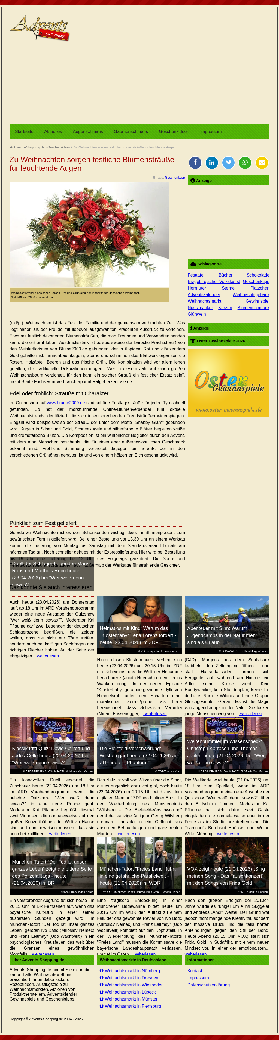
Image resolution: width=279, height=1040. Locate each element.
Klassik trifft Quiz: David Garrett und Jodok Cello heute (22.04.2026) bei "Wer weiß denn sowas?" (51, 755)
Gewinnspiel (257, 301)
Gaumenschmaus (131, 131)
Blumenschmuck (253, 307)
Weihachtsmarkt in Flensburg (130, 1006)
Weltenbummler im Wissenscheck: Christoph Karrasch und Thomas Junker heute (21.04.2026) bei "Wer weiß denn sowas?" (226, 752)
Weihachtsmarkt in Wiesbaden (131, 985)
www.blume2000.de (66, 403)
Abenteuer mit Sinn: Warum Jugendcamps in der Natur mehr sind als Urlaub (222, 635)
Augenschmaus (88, 131)
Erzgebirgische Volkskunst (214, 281)
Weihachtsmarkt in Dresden (129, 978)
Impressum (211, 131)
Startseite (24, 131)
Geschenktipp (175, 177)
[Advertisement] (139, 83)
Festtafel (196, 275)
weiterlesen (47, 656)
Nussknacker (200, 307)
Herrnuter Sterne (211, 288)
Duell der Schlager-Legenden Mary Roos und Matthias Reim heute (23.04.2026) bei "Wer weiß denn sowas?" (50, 574)
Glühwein (197, 314)
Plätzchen (259, 288)
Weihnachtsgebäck (251, 294)
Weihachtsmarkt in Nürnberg (130, 970)
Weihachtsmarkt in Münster (128, 999)
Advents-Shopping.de (27, 147)
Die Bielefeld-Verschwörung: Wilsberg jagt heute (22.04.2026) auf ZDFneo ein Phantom (139, 755)
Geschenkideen (174, 131)
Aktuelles (53, 131)
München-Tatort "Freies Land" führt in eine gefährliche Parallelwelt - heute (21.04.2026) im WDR (138, 876)
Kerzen (225, 307)
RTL (243, 891)
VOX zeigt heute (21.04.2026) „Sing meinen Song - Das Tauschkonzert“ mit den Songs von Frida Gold (226, 876)
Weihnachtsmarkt (204, 301)
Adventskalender (204, 294)
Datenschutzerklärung (208, 985)
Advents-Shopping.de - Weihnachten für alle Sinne (41, 28)
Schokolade (258, 275)
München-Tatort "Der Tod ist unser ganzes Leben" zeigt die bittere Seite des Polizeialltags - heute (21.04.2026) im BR (52, 872)
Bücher (226, 275)
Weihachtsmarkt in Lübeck (128, 992)
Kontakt (194, 970)
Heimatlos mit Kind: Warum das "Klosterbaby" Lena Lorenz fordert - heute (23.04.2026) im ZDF (138, 635)
